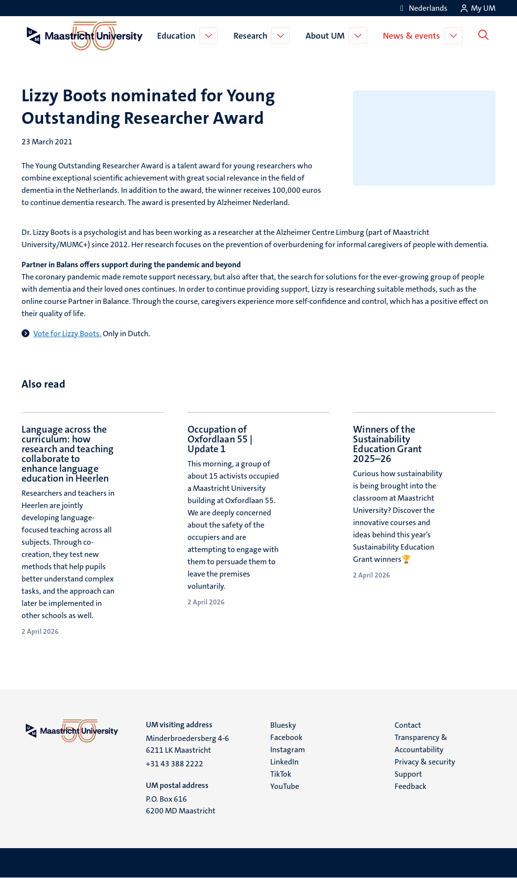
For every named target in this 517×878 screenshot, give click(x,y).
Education (178, 36)
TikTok (280, 774)
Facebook (286, 737)
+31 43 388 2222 (174, 764)
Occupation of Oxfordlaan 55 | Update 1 (220, 439)
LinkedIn (284, 762)
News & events (413, 36)
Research (252, 36)
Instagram (287, 749)
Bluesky (283, 725)
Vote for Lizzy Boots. (67, 333)
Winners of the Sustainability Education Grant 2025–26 (387, 444)
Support (408, 774)
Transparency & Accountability (421, 743)
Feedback (410, 786)
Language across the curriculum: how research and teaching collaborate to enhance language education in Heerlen (68, 454)
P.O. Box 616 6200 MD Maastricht (180, 805)
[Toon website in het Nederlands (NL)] (422, 8)
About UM (327, 36)
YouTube (284, 786)
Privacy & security (425, 762)
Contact (408, 725)
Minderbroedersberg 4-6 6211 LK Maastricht (187, 744)
